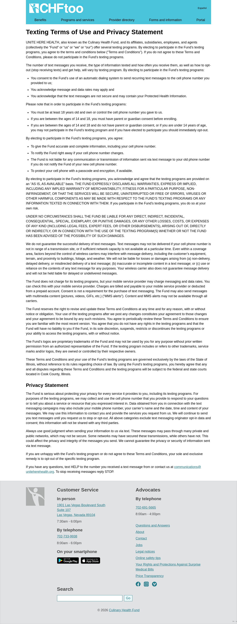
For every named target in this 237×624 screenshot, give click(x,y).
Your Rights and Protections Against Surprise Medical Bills (168, 567)
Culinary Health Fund (124, 610)
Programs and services (77, 20)
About (140, 532)
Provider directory (121, 20)
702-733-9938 (67, 536)
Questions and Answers (153, 525)
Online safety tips (148, 558)
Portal (200, 20)
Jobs (139, 545)
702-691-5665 (146, 507)
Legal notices (145, 551)
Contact (141, 538)
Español (202, 8)
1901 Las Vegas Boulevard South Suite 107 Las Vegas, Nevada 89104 (81, 510)
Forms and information (165, 20)
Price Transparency (150, 576)
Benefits (40, 20)
